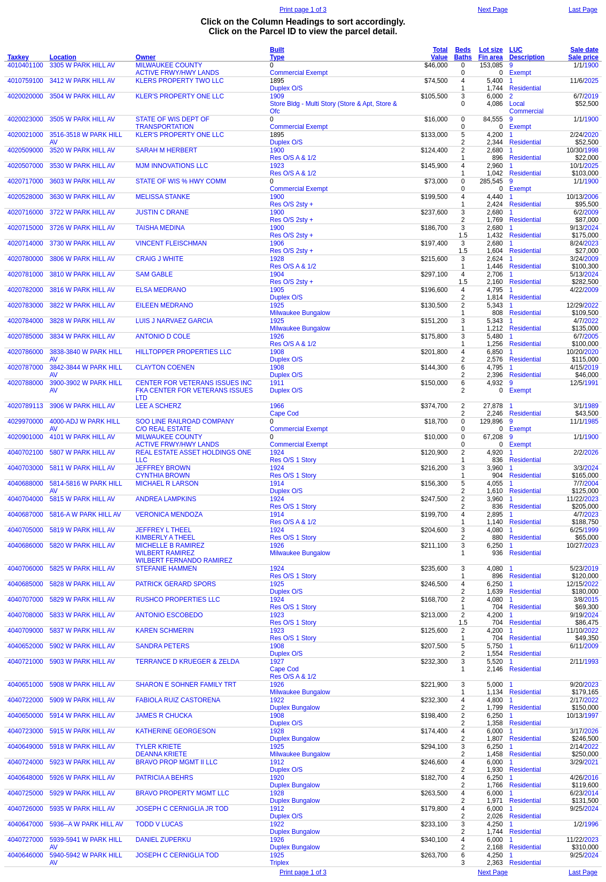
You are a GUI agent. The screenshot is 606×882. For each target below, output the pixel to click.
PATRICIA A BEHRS (164, 777)
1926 (277, 336)
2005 (591, 336)
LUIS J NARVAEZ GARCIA (174, 321)
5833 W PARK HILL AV (82, 615)
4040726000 (25, 808)
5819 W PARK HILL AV (82, 530)
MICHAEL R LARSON (167, 483)
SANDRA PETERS (163, 646)
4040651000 (25, 684)
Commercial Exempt (299, 72)
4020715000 (25, 228)
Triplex (279, 862)
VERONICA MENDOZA (169, 514)
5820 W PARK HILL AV (82, 545)
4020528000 (25, 197)
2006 (591, 197)
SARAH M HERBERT (166, 150)
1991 (591, 383)
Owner (146, 57)
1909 (277, 96)
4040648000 (25, 777)
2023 (591, 243)
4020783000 (25, 305)
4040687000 (25, 514)
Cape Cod (284, 413)
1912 (277, 762)
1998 (591, 150)
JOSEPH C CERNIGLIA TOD (177, 855)
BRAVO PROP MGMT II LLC (176, 762)
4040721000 (25, 661)
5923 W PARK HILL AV (82, 762)
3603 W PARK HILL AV (82, 181)
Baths (463, 57)
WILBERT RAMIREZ (165, 553)
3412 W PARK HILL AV (82, 81)
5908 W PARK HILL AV (82, 684)
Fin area (490, 57)
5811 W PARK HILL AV (82, 468)
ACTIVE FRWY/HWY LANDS (177, 72)
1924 (277, 452)
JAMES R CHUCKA (164, 715)
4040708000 (25, 615)
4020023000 (25, 119)
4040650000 (25, 715)
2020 (591, 135)
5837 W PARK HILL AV (82, 630)
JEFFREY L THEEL (163, 530)
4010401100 (25, 65)
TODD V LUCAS (159, 824)
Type (277, 57)
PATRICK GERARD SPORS (176, 584)
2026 (591, 452)
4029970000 (25, 421)
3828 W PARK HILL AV (82, 321)
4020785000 (25, 336)
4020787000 (25, 367)
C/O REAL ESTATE (163, 429)
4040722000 (25, 700)
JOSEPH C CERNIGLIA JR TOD (182, 808)
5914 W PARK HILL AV (82, 715)
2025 (591, 81)
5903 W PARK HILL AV (82, 661)
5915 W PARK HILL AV (82, 731)
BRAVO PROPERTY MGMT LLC (182, 793)
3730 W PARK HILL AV (82, 243)
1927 (277, 661)
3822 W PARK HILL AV (82, 305)
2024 (591, 228)
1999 (591, 530)
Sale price (583, 57)
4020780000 (25, 259)
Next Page (493, 9)
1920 (277, 777)
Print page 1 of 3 (303, 9)
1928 (277, 259)
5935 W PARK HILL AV (82, 808)
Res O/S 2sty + (291, 204)
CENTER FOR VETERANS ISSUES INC (194, 383)
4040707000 (25, 599)
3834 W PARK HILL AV (82, 336)
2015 (591, 599)
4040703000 (25, 468)
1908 (277, 352)
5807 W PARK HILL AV (82, 452)
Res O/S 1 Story (293, 460)
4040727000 (25, 839)
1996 (591, 824)
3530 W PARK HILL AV (82, 166)
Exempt (520, 72)
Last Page (583, 9)
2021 (591, 762)
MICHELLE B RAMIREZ (170, 545)
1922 (277, 700)
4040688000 (25, 483)
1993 (591, 661)
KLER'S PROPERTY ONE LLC (180, 96)
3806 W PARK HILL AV (82, 259)
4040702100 (25, 452)
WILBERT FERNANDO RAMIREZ (184, 560)
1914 (277, 483)
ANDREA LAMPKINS (166, 499)
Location (63, 57)
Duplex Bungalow (295, 707)
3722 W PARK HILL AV (82, 212)
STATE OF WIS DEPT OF (172, 119)
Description (527, 57)
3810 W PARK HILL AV (82, 274)
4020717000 (25, 181)
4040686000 (25, 545)
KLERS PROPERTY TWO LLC (180, 81)
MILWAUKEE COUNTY (169, 65)
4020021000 (25, 135)
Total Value (439, 53)
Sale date (584, 49)
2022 (591, 305)
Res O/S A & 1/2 (293, 158)
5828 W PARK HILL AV (82, 584)
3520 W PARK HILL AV (82, 150)
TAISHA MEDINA (160, 228)
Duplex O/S (286, 88)
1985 (591, 421)
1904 (277, 274)
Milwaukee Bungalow (300, 313)
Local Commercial (526, 107)
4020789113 (25, 406)
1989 (591, 406)
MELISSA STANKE (163, 197)
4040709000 (25, 630)
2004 (591, 483)
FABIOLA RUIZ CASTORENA (178, 700)
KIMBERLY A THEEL (165, 537)
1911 (277, 383)
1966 (277, 406)
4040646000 (25, 855)
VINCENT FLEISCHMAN (171, 243)
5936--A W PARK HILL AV (86, 824)
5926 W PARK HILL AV (82, 777)
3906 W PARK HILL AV (82, 406)
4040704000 (25, 499)
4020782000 (25, 290)
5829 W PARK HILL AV (82, 599)
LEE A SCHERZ (158, 406)
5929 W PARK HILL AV (82, 793)
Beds (463, 49)
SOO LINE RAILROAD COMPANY (185, 421)
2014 (591, 793)
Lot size (491, 49)
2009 (591, 212)
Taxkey (18, 57)
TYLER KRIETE (158, 746)
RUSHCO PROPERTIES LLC (178, 599)
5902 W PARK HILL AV (82, 646)
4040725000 (25, 793)
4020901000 (25, 437)
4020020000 (25, 96)
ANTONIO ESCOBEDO (169, 615)
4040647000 (25, 824)
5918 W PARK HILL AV (82, 746)
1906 (277, 243)
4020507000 (25, 166)
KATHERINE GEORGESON (176, 731)
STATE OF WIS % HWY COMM (181, 181)
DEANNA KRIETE (161, 754)
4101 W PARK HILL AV (82, 437)
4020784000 (25, 321)
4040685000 (25, 584)
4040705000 (25, 530)
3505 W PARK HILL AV (82, 119)
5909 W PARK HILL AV (82, 700)
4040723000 (25, 731)
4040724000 (25, 762)
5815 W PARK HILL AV (82, 499)
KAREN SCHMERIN (165, 630)
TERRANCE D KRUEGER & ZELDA (187, 661)
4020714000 (25, 243)
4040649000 (25, 746)
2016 (591, 777)
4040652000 (25, 646)
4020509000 (25, 150)
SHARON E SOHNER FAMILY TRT (186, 684)
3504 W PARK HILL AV (82, 96)
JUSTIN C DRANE (162, 212)
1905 (277, 290)
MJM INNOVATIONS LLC (172, 166)
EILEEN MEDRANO (164, 305)
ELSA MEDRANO (161, 290)
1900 (591, 65)
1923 (277, 166)
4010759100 (25, 81)
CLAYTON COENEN (165, 367)
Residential (525, 88)
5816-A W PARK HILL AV (85, 514)
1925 (277, 305)
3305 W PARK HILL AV (82, 65)
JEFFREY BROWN (163, 468)
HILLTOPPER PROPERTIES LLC (183, 352)
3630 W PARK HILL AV (82, 197)
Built (277, 49)
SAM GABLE (154, 274)
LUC (516, 49)
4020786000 (25, 352)
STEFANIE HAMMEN (166, 568)
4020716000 (25, 212)
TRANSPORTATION (165, 127)
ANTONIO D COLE (163, 336)
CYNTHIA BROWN (163, 475)
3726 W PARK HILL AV (82, 228)
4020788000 (25, 383)
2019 (591, 96)
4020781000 (25, 274)
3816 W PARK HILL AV (82, 290)
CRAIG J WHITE (159, 259)
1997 (591, 715)
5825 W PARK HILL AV (82, 568)
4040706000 (25, 568)
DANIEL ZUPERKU (163, 839)
